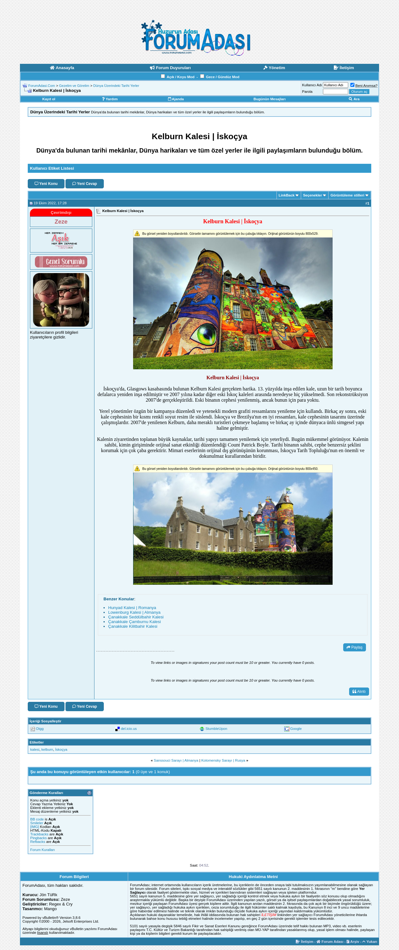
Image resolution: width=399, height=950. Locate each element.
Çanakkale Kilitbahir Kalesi (132, 626)
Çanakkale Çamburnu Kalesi (134, 621)
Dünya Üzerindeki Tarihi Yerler (116, 85)
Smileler (36, 823)
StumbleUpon (216, 728)
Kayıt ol (48, 99)
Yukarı (369, 941)
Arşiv (353, 941)
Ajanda (176, 99)
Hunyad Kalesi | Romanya (132, 607)
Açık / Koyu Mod (181, 77)
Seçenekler (312, 195)
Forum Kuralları (42, 850)
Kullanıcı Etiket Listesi (52, 168)
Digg (40, 728)
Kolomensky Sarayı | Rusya (223, 760)
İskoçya (61, 749)
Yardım (110, 99)
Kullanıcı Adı (312, 85)
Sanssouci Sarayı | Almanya (176, 760)
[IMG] (34, 827)
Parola (307, 91)
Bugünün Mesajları (269, 99)
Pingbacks (38, 838)
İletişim (304, 941)
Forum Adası (329, 941)
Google (296, 728)
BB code (37, 819)
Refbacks (37, 842)
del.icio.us (129, 728)
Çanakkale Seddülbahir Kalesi (136, 617)
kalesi (34, 749)
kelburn (47, 749)
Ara (354, 99)
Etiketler (37, 742)
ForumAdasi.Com (41, 85)
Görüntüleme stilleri (347, 195)
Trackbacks (39, 834)
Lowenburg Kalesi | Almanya (134, 612)
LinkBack (287, 195)
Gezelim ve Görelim (74, 85)
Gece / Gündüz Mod (222, 77)
